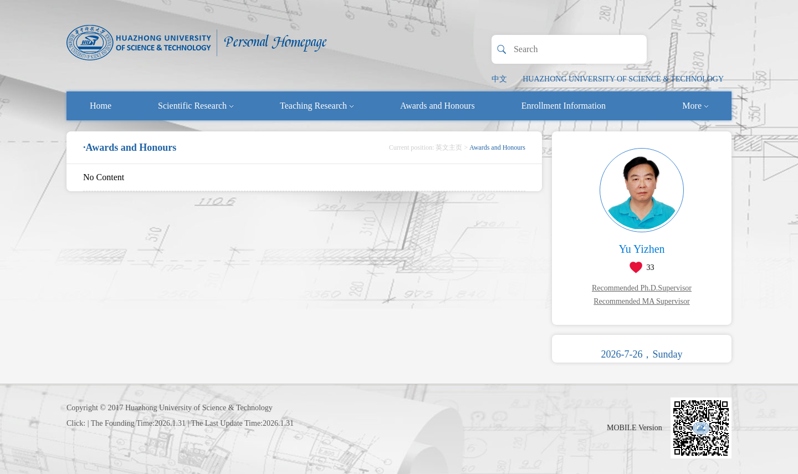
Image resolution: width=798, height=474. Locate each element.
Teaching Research (317, 105)
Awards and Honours (437, 105)
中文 (499, 79)
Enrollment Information (563, 105)
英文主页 (449, 147)
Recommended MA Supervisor (641, 301)
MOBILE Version (634, 428)
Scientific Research (195, 105)
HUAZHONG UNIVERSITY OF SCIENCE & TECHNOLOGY (623, 79)
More (695, 105)
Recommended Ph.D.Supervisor (642, 288)
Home (100, 105)
